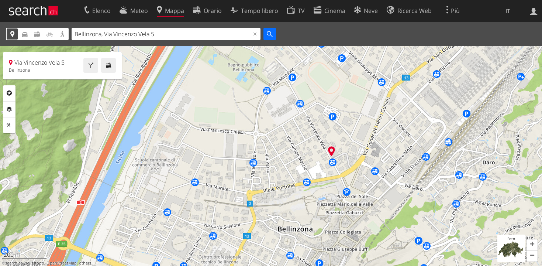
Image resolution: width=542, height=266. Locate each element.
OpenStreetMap (61, 263)
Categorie (9, 93)
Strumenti (9, 125)
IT (507, 11)
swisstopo (34, 263)
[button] (532, 244)
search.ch (14, 263)
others (85, 263)
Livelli (9, 109)
